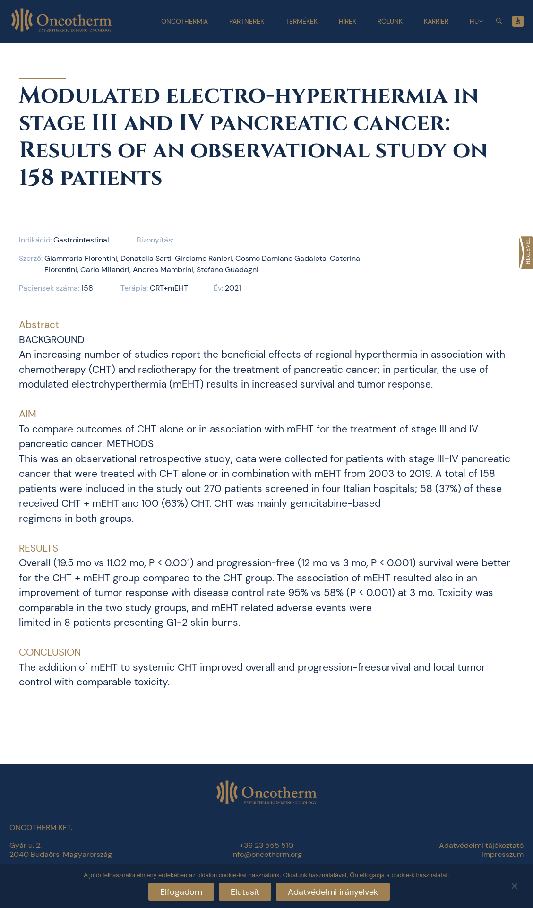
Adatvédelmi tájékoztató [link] (481, 845)
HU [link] (474, 21)
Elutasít (245, 892)
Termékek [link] (301, 21)
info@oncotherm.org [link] (266, 854)
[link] (526, 252)
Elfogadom (181, 892)
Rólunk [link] (390, 21)
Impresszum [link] (502, 854)
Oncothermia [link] (184, 21)
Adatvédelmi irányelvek (333, 892)
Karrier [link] (436, 21)
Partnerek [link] (246, 21)
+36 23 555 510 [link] (266, 845)
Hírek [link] (347, 21)
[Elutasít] (514, 884)
